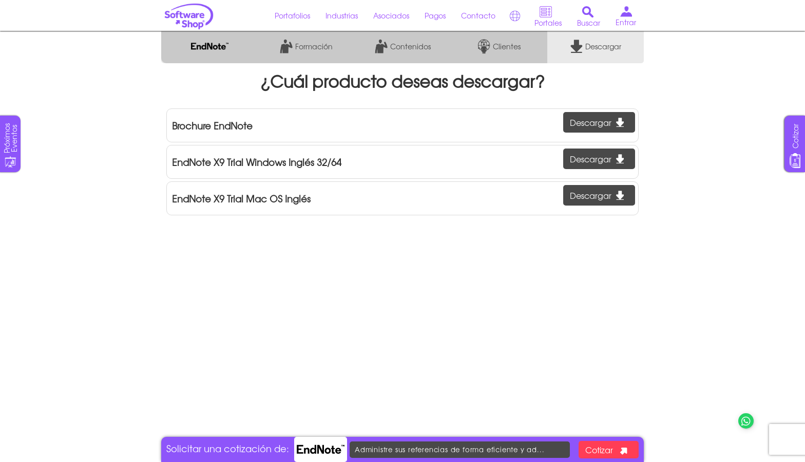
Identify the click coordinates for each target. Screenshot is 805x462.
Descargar (597, 122)
